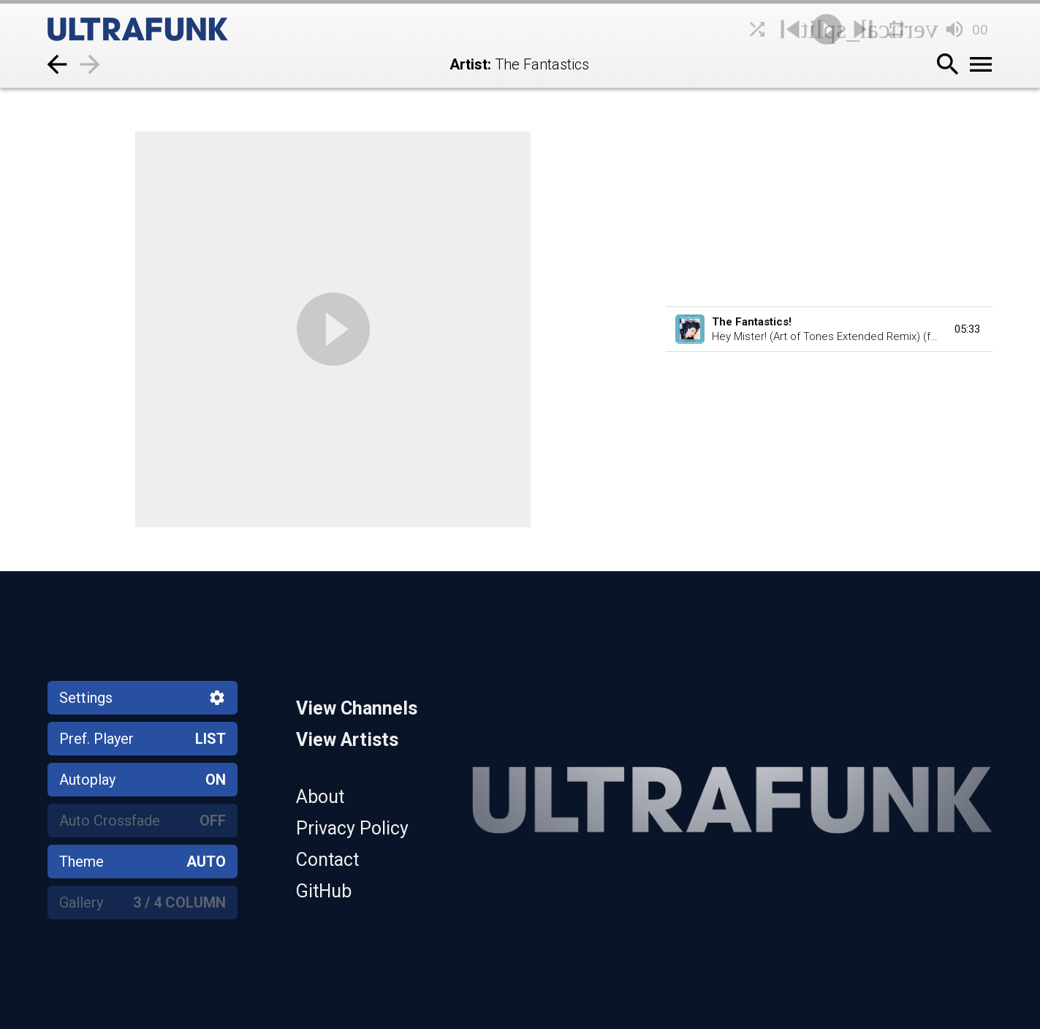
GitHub (324, 891)
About (320, 796)
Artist (468, 64)
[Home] (172, 29)
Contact (327, 859)
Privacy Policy (352, 828)
